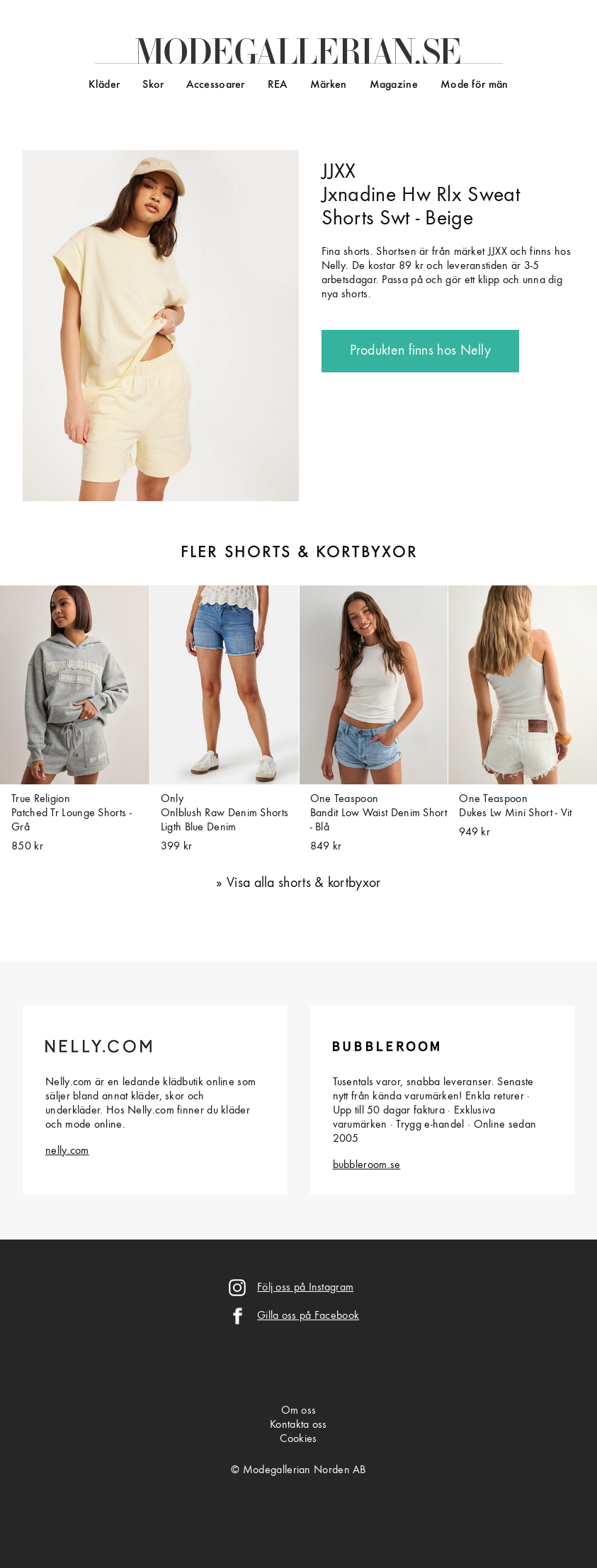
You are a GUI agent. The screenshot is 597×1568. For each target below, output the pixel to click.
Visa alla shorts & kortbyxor (303, 883)
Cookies (298, 1439)
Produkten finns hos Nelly (420, 351)
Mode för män (474, 85)
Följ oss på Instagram (305, 1287)
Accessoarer (215, 85)
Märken (328, 85)
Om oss (299, 1411)
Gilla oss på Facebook (308, 1316)
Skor (153, 85)
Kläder (104, 85)
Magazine (394, 85)
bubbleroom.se (367, 1165)
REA (278, 85)
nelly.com (67, 1151)
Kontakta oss (298, 1425)
